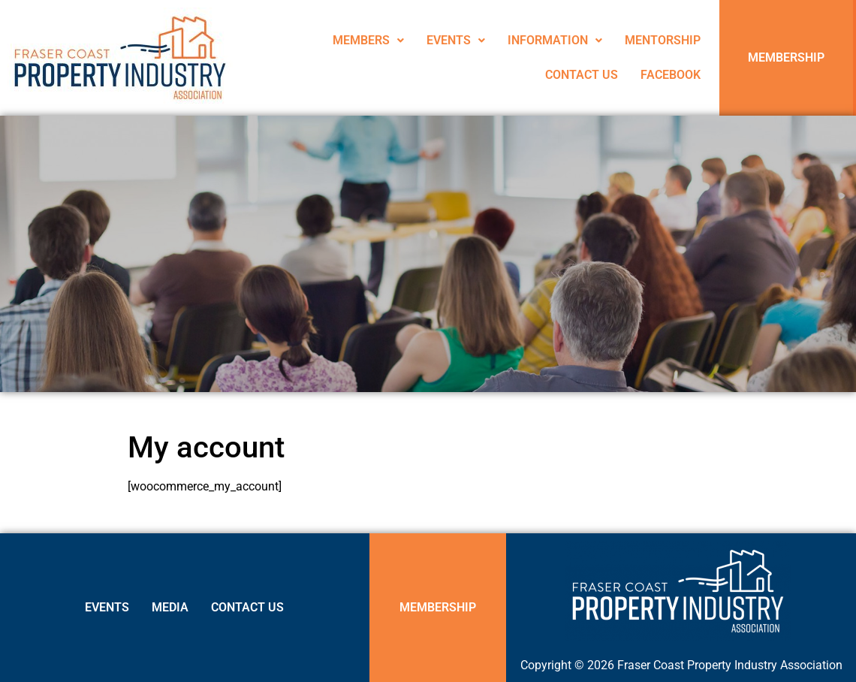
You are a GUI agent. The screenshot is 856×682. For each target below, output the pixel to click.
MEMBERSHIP (786, 57)
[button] (368, 40)
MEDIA (170, 607)
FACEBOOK (670, 75)
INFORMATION (555, 40)
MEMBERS (368, 40)
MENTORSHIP (663, 40)
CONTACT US (581, 75)
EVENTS (455, 40)
